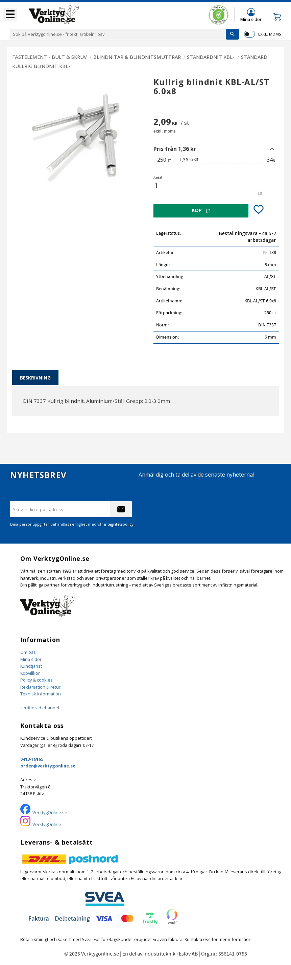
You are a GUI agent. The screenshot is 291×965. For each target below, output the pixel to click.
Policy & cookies (36, 680)
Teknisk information (40, 694)
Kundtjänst (31, 666)
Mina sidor (31, 659)
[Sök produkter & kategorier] (118, 34)
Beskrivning (35, 377)
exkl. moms (269, 34)
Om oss (28, 652)
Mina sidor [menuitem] (251, 19)
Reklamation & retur (40, 687)
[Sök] (232, 34)
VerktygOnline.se (49, 812)
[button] (10, 14)
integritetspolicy (119, 524)
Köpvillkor (30, 673)
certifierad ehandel (39, 708)
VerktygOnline (46, 824)
